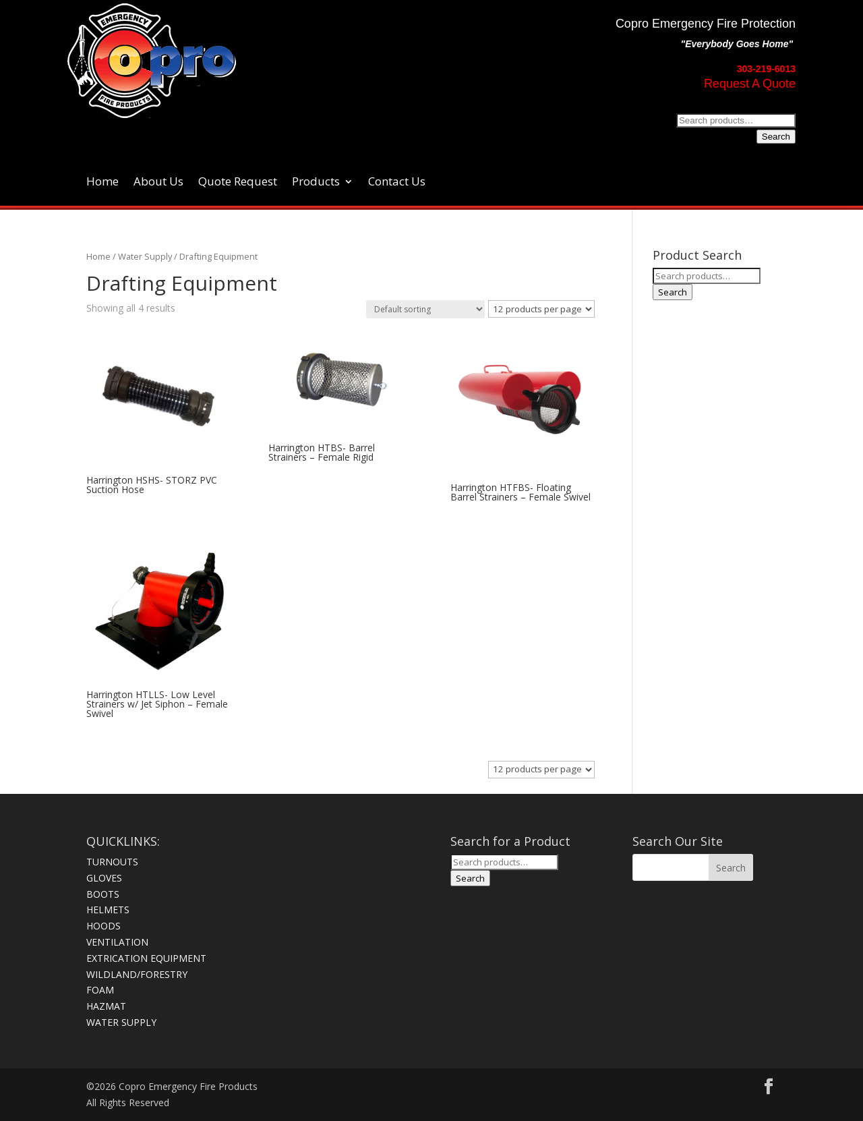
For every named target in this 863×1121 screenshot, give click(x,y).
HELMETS (107, 909)
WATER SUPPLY (121, 1022)
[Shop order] (425, 309)
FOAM (100, 989)
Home (102, 183)
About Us (158, 183)
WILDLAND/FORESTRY (136, 974)
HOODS (103, 925)
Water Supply (145, 256)
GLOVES (104, 877)
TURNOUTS (112, 861)
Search (776, 137)
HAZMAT (106, 1006)
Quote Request (237, 183)
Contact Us (396, 183)
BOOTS (102, 894)
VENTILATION (117, 942)
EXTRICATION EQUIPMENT (146, 958)
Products (316, 183)
